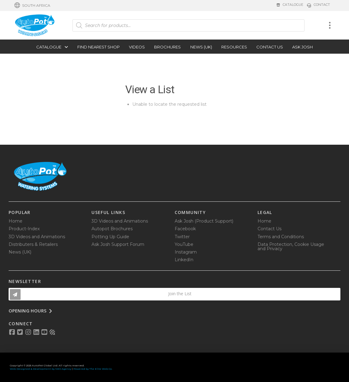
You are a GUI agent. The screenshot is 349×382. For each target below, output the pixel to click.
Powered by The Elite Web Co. (92, 368)
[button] (32, 5)
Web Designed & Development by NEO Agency (40, 368)
